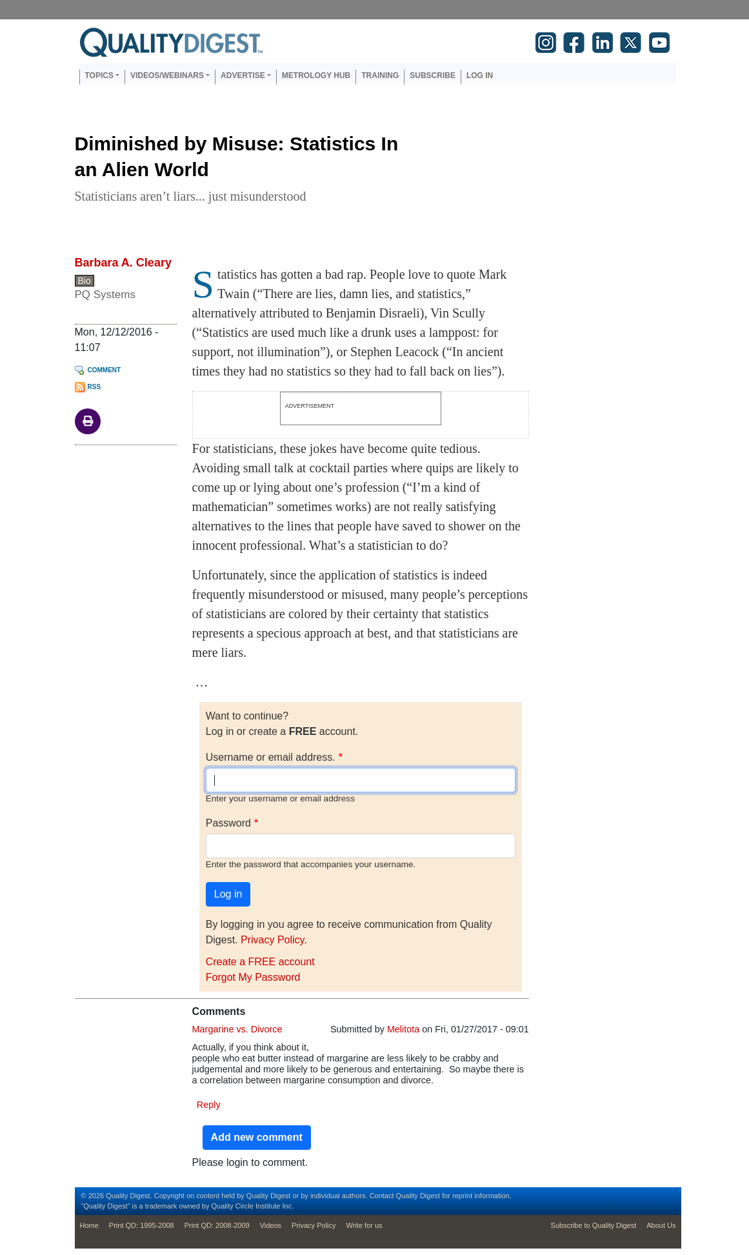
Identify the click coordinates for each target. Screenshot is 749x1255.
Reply (209, 1104)
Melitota (403, 1029)
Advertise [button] (243, 75)
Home (89, 1225)
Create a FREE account (260, 961)
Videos (270, 1225)
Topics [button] (99, 75)
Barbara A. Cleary (123, 262)
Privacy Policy (272, 939)
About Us (660, 1225)
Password (228, 823)
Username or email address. (270, 757)
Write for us (364, 1225)
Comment (104, 370)
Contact (382, 1196)
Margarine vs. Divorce (237, 1029)
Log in (479, 75)
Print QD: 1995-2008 (141, 1225)
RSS (94, 386)
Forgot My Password (253, 977)
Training (380, 75)
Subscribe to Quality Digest (594, 1225)
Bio (84, 281)
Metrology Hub (316, 75)
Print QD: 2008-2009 (217, 1225)
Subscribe (432, 75)
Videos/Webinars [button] (167, 75)
